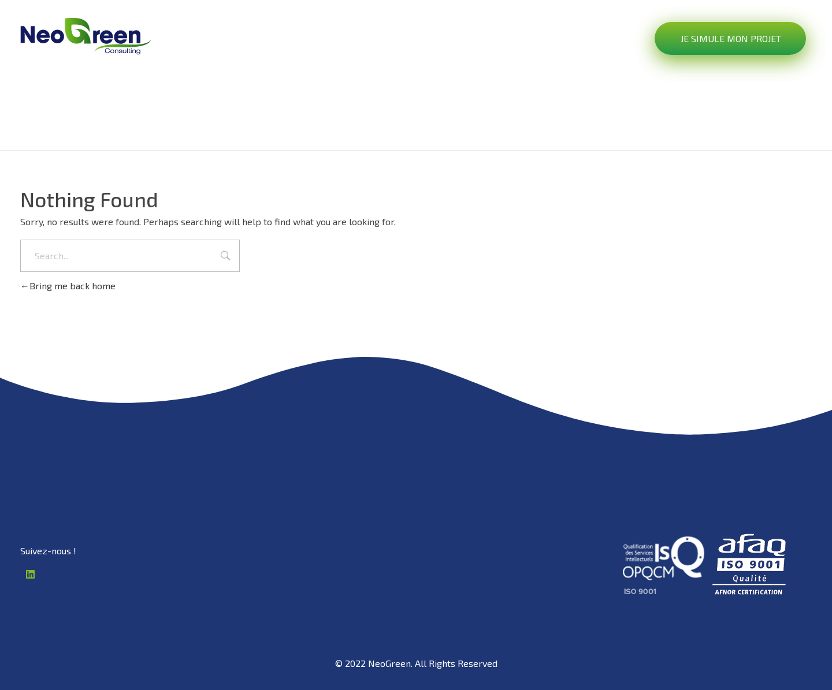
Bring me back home (68, 285)
